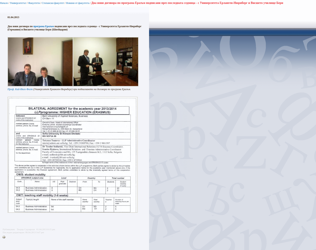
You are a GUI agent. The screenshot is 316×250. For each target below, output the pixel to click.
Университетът (18, 3)
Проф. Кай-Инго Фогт (20, 89)
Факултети (34, 3)
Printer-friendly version (5, 237)
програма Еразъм (43, 26)
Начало (4, 3)
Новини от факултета (77, 3)
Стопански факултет (53, 3)
